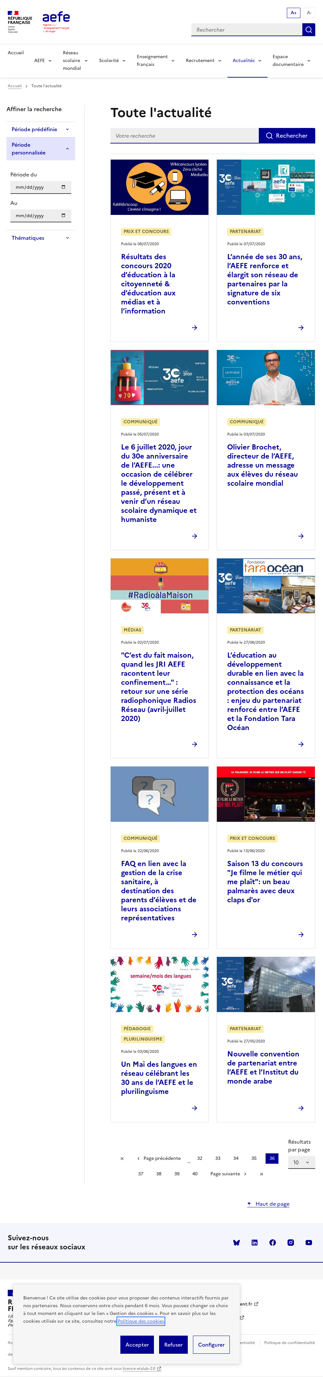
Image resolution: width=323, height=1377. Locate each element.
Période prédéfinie (34, 129)
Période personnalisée (28, 148)
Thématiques (28, 238)
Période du (23, 174)
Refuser (173, 1345)
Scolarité (109, 60)
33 (219, 1159)
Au (13, 203)
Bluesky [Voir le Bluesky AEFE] (236, 1242)
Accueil (16, 52)
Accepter (137, 1345)
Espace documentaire (288, 60)
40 (196, 1174)
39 (178, 1174)
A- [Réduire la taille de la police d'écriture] (309, 12)
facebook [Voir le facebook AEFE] (272, 1242)
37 (142, 1174)
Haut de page (271, 1204)
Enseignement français (152, 60)
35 (255, 1159)
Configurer (211, 1345)
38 (160, 1174)
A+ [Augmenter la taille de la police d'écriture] (294, 12)
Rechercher (308, 29)
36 (273, 1159)
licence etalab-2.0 (139, 1369)
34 (237, 1159)
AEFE (39, 60)
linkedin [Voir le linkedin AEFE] (254, 1242)
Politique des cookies (141, 1321)
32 (201, 1159)
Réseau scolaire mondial (72, 60)
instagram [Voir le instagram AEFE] (290, 1242)
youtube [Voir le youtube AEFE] (308, 1242)
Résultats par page (299, 1145)
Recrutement (200, 60)
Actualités (244, 60)
